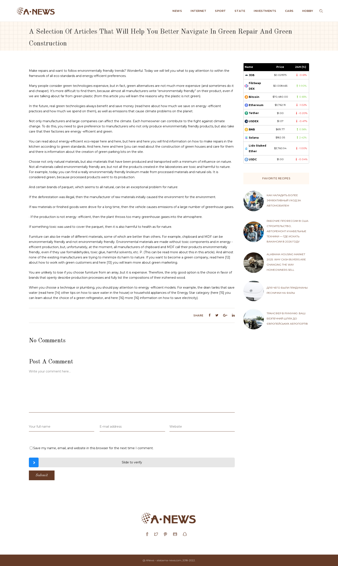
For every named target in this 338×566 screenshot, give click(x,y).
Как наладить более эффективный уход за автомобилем (284, 200)
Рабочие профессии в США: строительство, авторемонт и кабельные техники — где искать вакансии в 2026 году (288, 231)
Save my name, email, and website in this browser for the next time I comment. (93, 448)
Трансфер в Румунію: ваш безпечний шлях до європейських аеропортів (287, 318)
